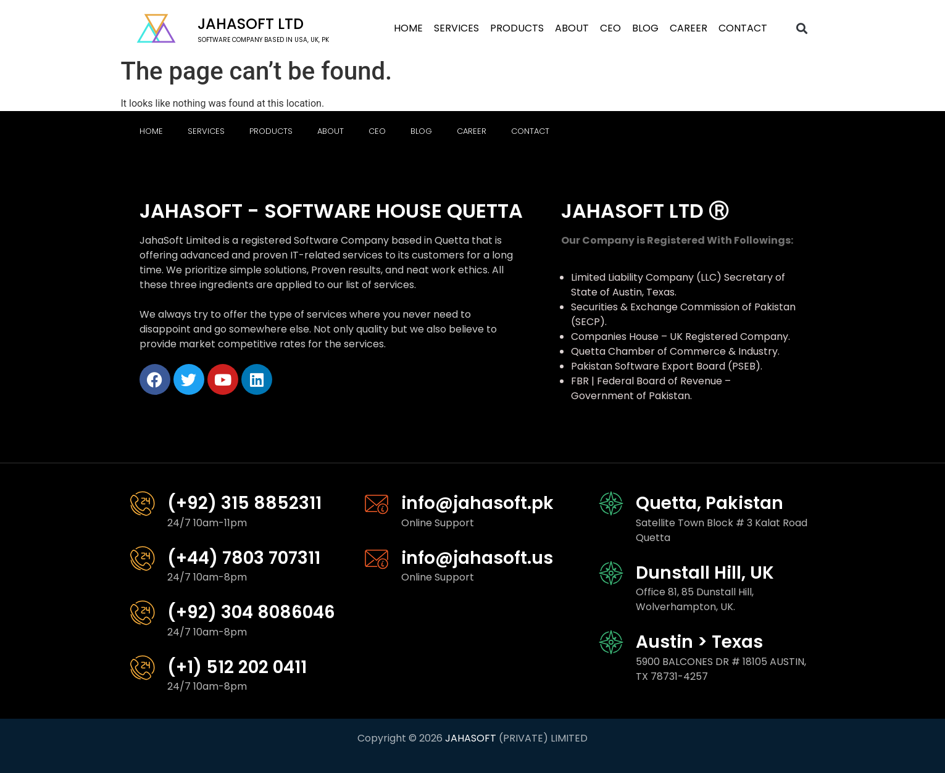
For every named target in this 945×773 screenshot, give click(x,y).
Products (517, 28)
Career (688, 28)
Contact (742, 28)
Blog (645, 28)
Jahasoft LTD (251, 24)
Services (456, 28)
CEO (610, 28)
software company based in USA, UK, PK (263, 39)
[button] (801, 29)
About (572, 28)
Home (408, 28)
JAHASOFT (470, 738)
